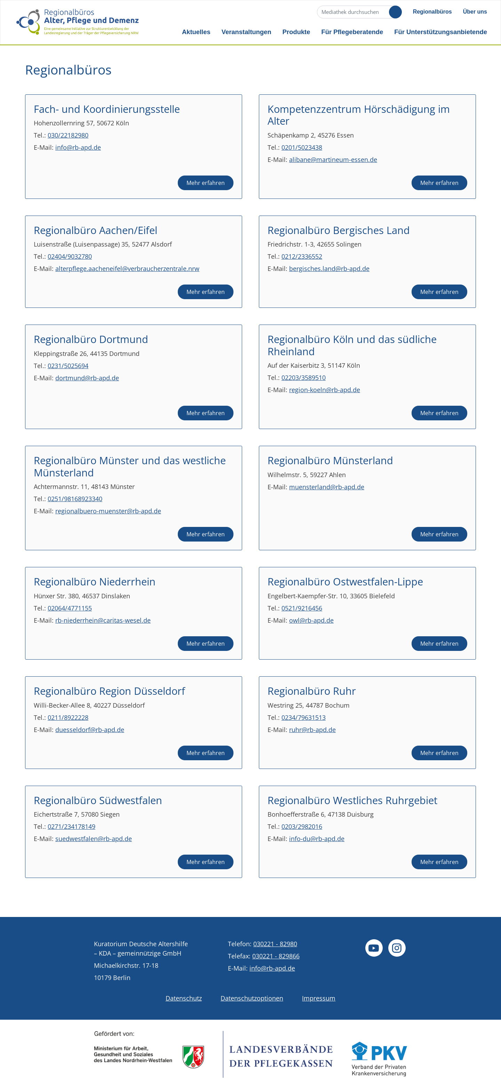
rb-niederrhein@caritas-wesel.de (103, 620)
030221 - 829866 (276, 956)
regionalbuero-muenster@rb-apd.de (108, 511)
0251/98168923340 (75, 499)
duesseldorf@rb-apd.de (89, 729)
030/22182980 (68, 135)
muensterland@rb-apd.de (326, 487)
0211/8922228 (68, 717)
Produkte (296, 32)
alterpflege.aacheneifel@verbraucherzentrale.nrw (127, 268)
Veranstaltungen (246, 32)
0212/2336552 (301, 256)
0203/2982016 (301, 826)
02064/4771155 (70, 608)
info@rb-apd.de (78, 147)
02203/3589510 (303, 377)
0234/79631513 (303, 717)
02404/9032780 (70, 256)
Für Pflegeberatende (352, 32)
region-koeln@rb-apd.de (324, 390)
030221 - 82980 (275, 944)
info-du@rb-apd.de (316, 838)
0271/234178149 (71, 826)
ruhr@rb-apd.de (312, 729)
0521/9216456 (301, 608)
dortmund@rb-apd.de (87, 378)
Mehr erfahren (205, 183)
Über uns (475, 12)
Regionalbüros (432, 12)
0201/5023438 (301, 147)
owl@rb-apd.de (311, 620)
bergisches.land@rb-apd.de (329, 268)
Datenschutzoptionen (252, 998)
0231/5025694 (68, 365)
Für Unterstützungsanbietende (440, 32)
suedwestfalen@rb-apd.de (93, 838)
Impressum (318, 998)
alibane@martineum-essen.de (333, 159)
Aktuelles (196, 32)
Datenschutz (184, 998)
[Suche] (358, 12)
